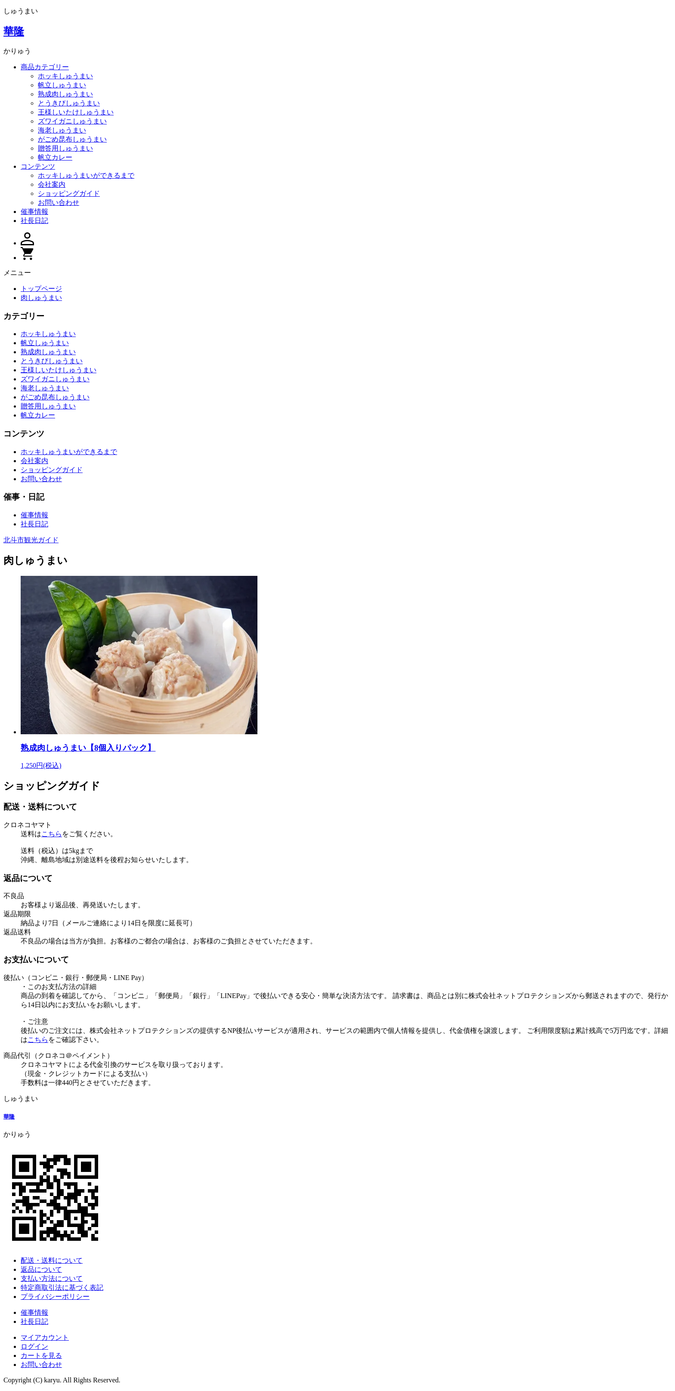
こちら (51, 834)
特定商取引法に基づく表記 (62, 1287)
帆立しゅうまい (62, 85)
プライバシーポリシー (55, 1296)
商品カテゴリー (45, 67)
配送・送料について (52, 1260)
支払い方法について (52, 1278)
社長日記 (34, 220)
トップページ (41, 288)
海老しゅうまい (62, 130)
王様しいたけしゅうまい (76, 112)
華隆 (13, 31)
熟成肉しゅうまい (65, 94)
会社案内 (51, 184)
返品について (41, 1269)
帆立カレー (55, 157)
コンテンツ (38, 166)
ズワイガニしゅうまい (72, 121)
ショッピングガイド (69, 193)
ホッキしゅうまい (65, 76)
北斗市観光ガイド (31, 540)
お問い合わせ (58, 202)
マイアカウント (45, 1337)
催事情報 (34, 211)
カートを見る (41, 1355)
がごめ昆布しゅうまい (72, 139)
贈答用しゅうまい (65, 148)
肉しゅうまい (41, 297)
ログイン (34, 1346)
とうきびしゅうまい (69, 103)
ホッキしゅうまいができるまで (86, 175)
